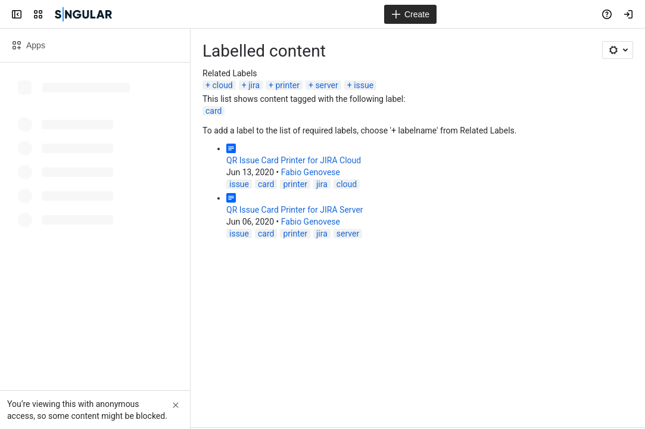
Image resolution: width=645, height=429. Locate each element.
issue (363, 85)
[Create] (410, 14)
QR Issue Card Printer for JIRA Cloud (293, 160)
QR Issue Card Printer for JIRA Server (294, 209)
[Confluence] (83, 14)
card (213, 111)
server (326, 85)
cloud (222, 85)
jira (254, 85)
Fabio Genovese (310, 172)
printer (287, 85)
